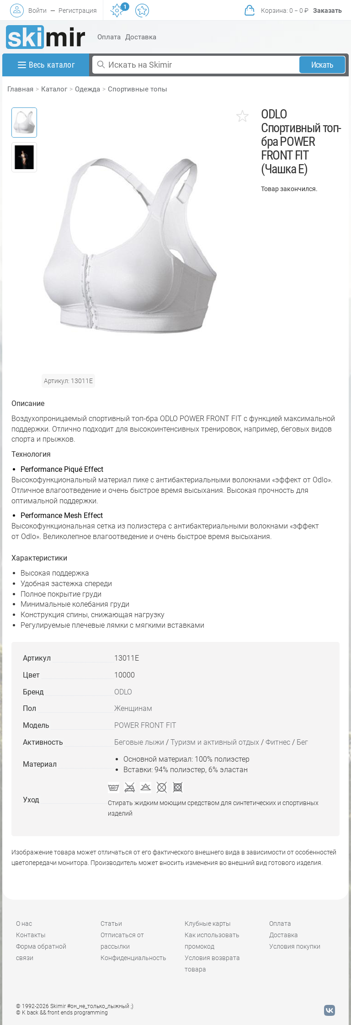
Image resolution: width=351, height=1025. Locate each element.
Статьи (111, 923)
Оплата (109, 37)
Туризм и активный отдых (214, 742)
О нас (24, 923)
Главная (20, 89)
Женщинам (133, 708)
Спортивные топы (137, 89)
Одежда (87, 89)
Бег (302, 742)
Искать (322, 64)
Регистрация (77, 10)
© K (62, 1012)
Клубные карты (208, 923)
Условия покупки (294, 946)
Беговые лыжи (139, 742)
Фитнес (278, 742)
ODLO (123, 692)
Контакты (31, 935)
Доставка (140, 37)
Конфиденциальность (133, 957)
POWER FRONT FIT (145, 725)
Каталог (54, 89)
